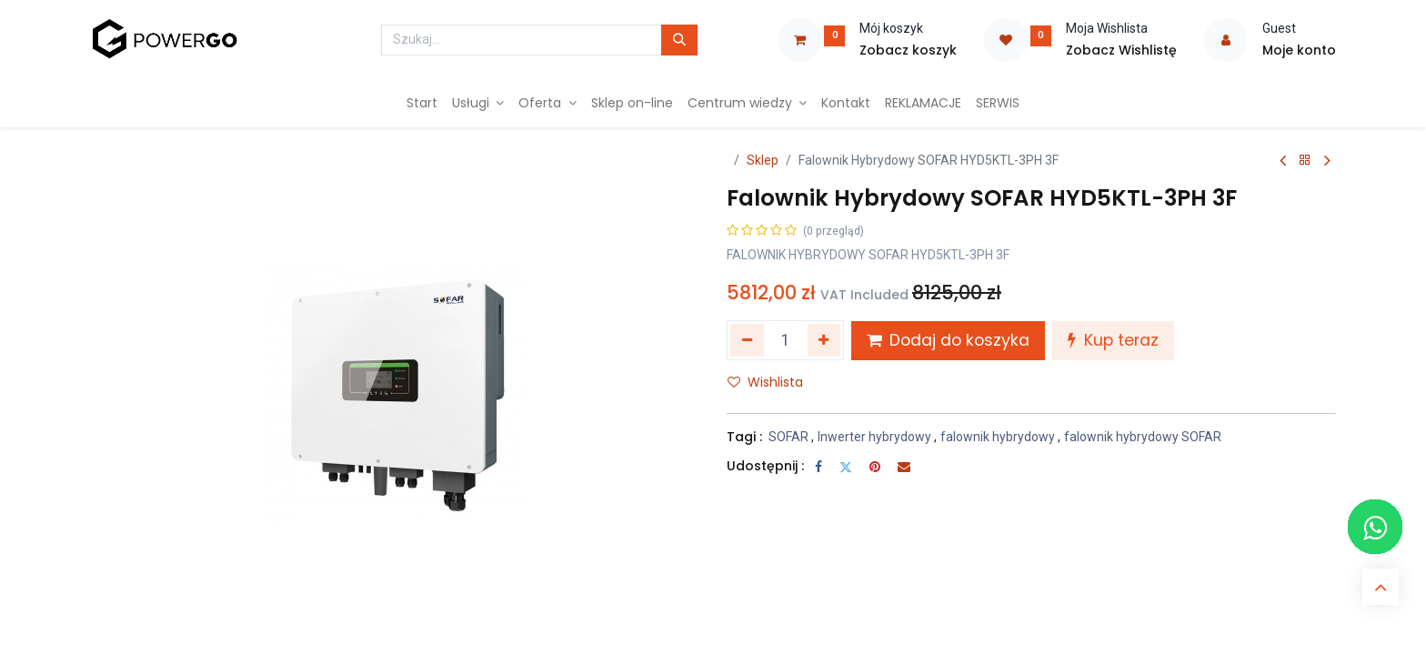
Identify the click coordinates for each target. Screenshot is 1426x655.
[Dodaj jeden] (824, 340)
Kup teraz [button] (1113, 340)
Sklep (762, 160)
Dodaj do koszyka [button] (948, 340)
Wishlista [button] (765, 382)
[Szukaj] (679, 40)
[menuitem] (422, 103)
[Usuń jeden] (747, 340)
